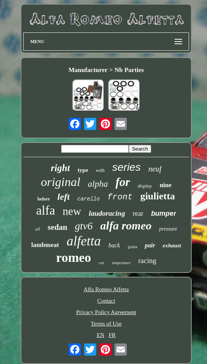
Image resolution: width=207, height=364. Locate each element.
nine (165, 185)
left (63, 197)
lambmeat (45, 245)
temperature (121, 263)
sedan (57, 227)
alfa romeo (126, 225)
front (120, 197)
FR (111, 335)
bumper (163, 213)
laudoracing (107, 213)
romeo (73, 257)
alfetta (83, 241)
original (60, 182)
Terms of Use (106, 324)
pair (150, 245)
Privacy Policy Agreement (106, 312)
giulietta (157, 196)
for (122, 182)
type (83, 170)
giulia (132, 246)
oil (37, 229)
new (72, 211)
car (102, 262)
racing (147, 261)
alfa (45, 210)
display (144, 186)
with (100, 170)
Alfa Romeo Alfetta (106, 289)
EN (100, 335)
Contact (106, 301)
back (114, 245)
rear (138, 213)
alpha (98, 184)
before (43, 199)
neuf (154, 169)
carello (88, 199)
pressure (168, 229)
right (60, 168)
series (126, 167)
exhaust (172, 245)
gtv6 (84, 226)
